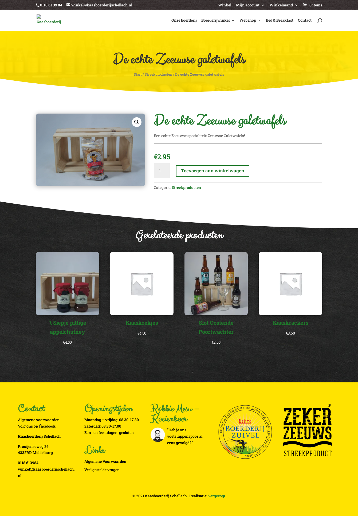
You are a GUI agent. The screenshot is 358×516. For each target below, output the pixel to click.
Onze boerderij (184, 20)
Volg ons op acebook (37, 426)
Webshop (247, 20)
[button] (136, 122)
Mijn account (247, 5)
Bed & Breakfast (279, 20)
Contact (305, 20)
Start (138, 74)
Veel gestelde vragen (102, 469)
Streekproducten (158, 74)
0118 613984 (28, 462)
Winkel (224, 5)
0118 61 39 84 (51, 4)
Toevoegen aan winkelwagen (212, 171)
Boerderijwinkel (215, 20)
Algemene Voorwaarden (105, 461)
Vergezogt (216, 495)
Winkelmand (281, 5)
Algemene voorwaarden (39, 419)
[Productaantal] (162, 170)
